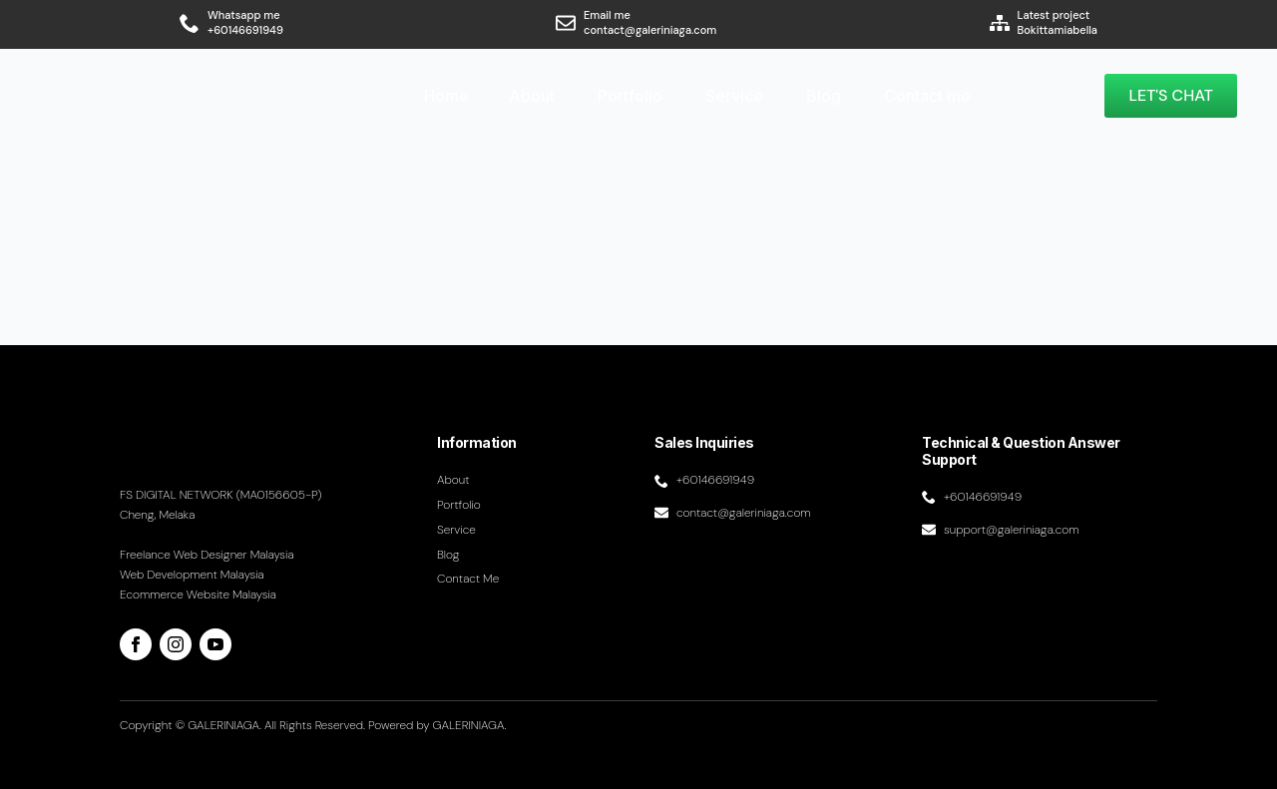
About (532, 96)
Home (446, 96)
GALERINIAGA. (470, 725)
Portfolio (630, 96)
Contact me (927, 96)
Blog (823, 96)
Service (734, 96)
